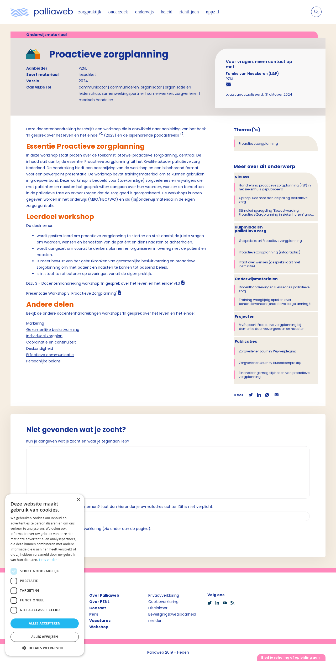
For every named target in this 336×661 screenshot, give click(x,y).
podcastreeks (166, 135)
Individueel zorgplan (44, 336)
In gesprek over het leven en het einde (62, 135)
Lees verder (48, 560)
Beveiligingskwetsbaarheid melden (172, 617)
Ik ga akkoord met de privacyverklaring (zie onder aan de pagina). (91, 528)
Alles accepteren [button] (45, 623)
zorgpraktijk (89, 11)
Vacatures (100, 620)
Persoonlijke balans (43, 361)
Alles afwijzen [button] (44, 636)
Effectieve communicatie (50, 354)
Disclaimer (157, 608)
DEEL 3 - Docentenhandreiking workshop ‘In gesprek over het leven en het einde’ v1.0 (103, 283)
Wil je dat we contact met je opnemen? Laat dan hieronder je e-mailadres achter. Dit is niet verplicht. (119, 506)
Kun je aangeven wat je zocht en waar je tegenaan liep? (77, 441)
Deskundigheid (39, 348)
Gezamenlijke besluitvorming (52, 329)
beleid (166, 11)
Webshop (98, 626)
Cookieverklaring (163, 601)
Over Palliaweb (104, 595)
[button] (44, 647)
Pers (93, 614)
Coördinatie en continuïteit (51, 342)
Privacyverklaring (163, 595)
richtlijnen (189, 11)
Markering (35, 323)
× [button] (78, 500)
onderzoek (118, 11)
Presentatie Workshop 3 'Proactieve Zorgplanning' (71, 293)
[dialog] (44, 575)
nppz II (212, 11)
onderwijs (144, 11)
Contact (97, 608)
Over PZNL (99, 601)
